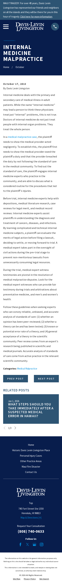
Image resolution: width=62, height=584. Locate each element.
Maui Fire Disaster (31, 466)
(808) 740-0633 (31, 531)
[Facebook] (20, 544)
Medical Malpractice (27, 368)
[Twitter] (27, 544)
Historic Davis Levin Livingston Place (31, 450)
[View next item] (15, 428)
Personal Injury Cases (31, 455)
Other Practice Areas (31, 461)
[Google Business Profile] (34, 544)
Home (31, 444)
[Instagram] (41, 544)
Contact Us (31, 472)
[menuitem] (16, 579)
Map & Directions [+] (31, 517)
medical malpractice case (22, 137)
